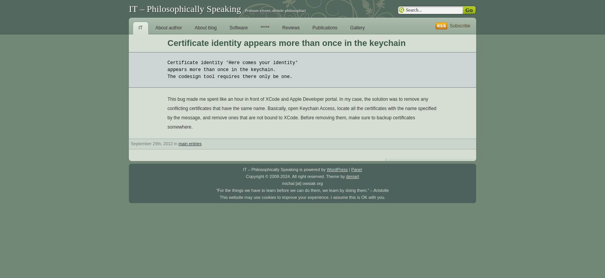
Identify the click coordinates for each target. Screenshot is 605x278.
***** (264, 28)
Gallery (357, 28)
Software (239, 28)
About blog (205, 28)
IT (141, 28)
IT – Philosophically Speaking (185, 9)
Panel (356, 169)
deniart (352, 176)
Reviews (291, 28)
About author (168, 28)
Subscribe (460, 26)
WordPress (337, 169)
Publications (325, 28)
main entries (190, 143)
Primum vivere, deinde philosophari (275, 10)
